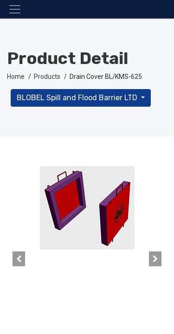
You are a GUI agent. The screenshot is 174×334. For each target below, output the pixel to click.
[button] (19, 259)
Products (47, 76)
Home (16, 76)
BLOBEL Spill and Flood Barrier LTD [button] (78, 97)
